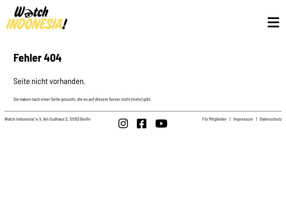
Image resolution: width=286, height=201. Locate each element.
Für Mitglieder (214, 118)
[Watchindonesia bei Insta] (123, 123)
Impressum (243, 118)
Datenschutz (271, 118)
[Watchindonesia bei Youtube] (161, 123)
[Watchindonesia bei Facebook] (141, 123)
